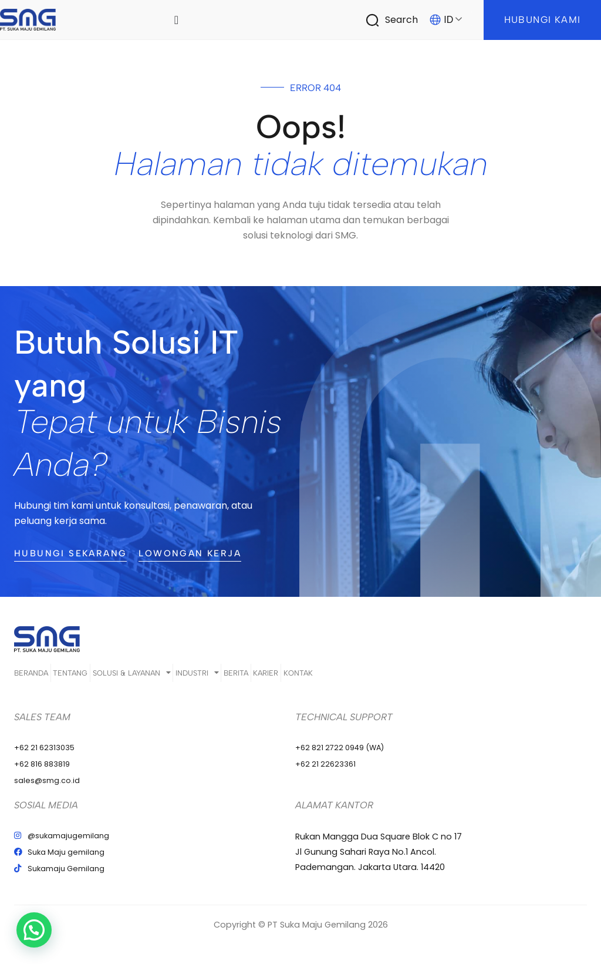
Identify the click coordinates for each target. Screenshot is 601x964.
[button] (8, 938)
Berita (309, 677)
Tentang (89, 677)
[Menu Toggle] (177, 20)
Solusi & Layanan (169, 677)
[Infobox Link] (398, 20)
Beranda (31, 677)
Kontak (408, 677)
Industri (253, 677)
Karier (357, 677)
